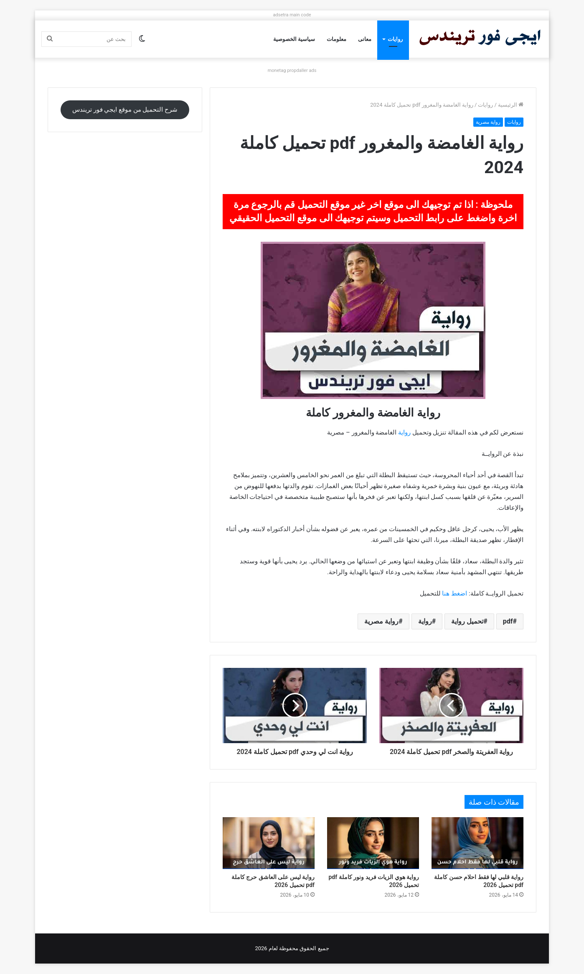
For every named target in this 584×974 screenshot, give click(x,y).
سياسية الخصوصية (294, 39)
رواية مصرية (488, 122)
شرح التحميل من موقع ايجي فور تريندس (125, 109)
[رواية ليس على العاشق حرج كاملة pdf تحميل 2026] (269, 843)
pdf (508, 621)
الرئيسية (510, 105)
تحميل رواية (467, 621)
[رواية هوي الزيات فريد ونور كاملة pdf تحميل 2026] (373, 843)
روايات (395, 39)
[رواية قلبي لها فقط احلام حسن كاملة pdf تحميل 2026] (477, 843)
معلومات (336, 39)
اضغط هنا (454, 593)
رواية (404, 432)
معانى (364, 39)
